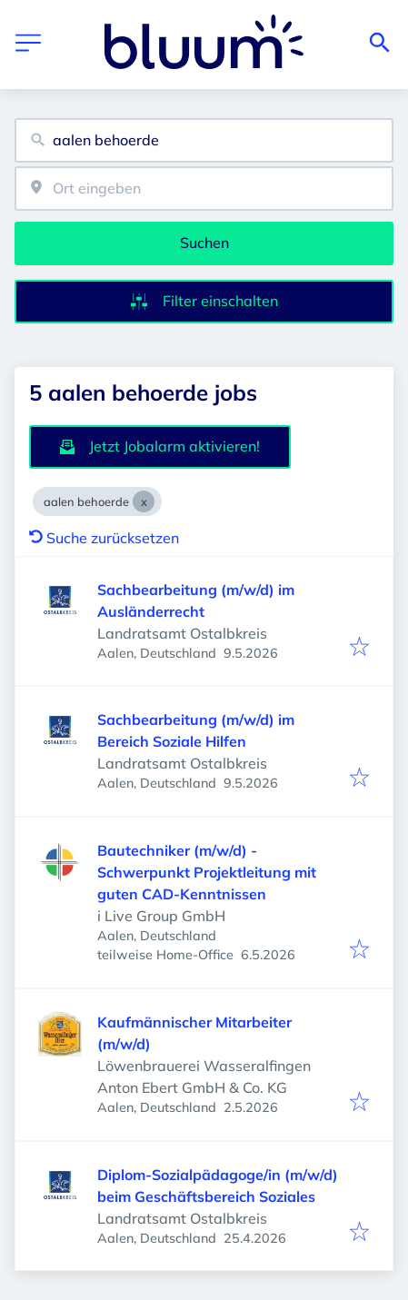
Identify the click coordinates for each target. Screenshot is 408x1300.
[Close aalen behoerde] (143, 501)
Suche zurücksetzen (104, 538)
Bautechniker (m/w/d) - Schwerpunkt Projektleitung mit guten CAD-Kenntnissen (206, 872)
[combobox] (204, 140)
